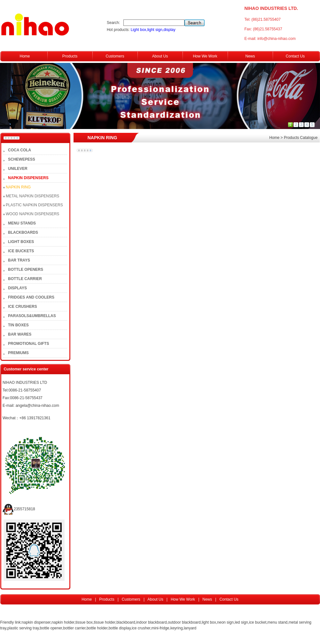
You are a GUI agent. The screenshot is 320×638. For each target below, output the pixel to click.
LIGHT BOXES (21, 241)
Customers (114, 56)
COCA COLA (19, 150)
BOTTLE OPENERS (25, 269)
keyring (176, 628)
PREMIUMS (18, 353)
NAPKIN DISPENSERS (28, 178)
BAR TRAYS (19, 260)
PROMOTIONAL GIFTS (28, 343)
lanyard (190, 628)
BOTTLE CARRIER (25, 279)
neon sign (225, 622)
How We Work (205, 56)
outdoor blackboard (184, 622)
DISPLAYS (17, 288)
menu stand (278, 622)
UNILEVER (17, 168)
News (250, 56)
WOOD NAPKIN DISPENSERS (32, 214)
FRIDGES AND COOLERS (31, 297)
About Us (160, 56)
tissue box (84, 622)
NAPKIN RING (18, 187)
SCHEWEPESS (21, 159)
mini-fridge (160, 628)
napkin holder (62, 622)
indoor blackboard (151, 622)
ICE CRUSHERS (22, 306)
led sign (241, 622)
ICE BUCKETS (21, 251)
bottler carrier (74, 628)
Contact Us (295, 56)
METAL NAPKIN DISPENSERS (32, 196)
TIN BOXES (18, 325)
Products (69, 56)
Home (25, 56)
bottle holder (97, 628)
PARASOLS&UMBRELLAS (32, 316)
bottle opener (51, 628)
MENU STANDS (22, 223)
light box (209, 622)
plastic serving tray (23, 628)
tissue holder (104, 622)
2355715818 (19, 509)
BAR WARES (19, 334)
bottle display (120, 628)
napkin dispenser (36, 622)
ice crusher (141, 628)
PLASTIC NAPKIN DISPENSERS (34, 205)
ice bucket (257, 622)
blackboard (125, 622)
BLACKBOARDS (23, 232)
